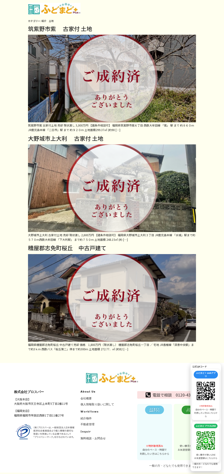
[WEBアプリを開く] (205, 391)
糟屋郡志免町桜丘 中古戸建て (67, 248)
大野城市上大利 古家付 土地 (65, 138)
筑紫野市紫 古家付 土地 (60, 29)
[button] (154, 410)
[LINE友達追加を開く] (205, 440)
